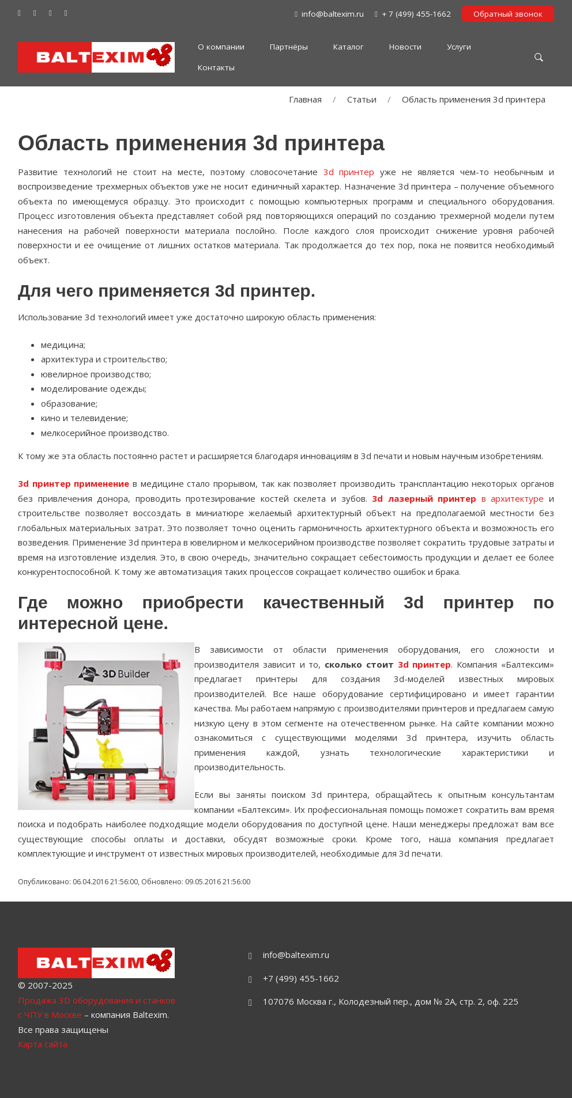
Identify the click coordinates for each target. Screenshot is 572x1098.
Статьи (362, 99)
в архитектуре (458, 498)
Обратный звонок (508, 14)
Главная (305, 99)
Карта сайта (42, 1044)
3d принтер (349, 171)
